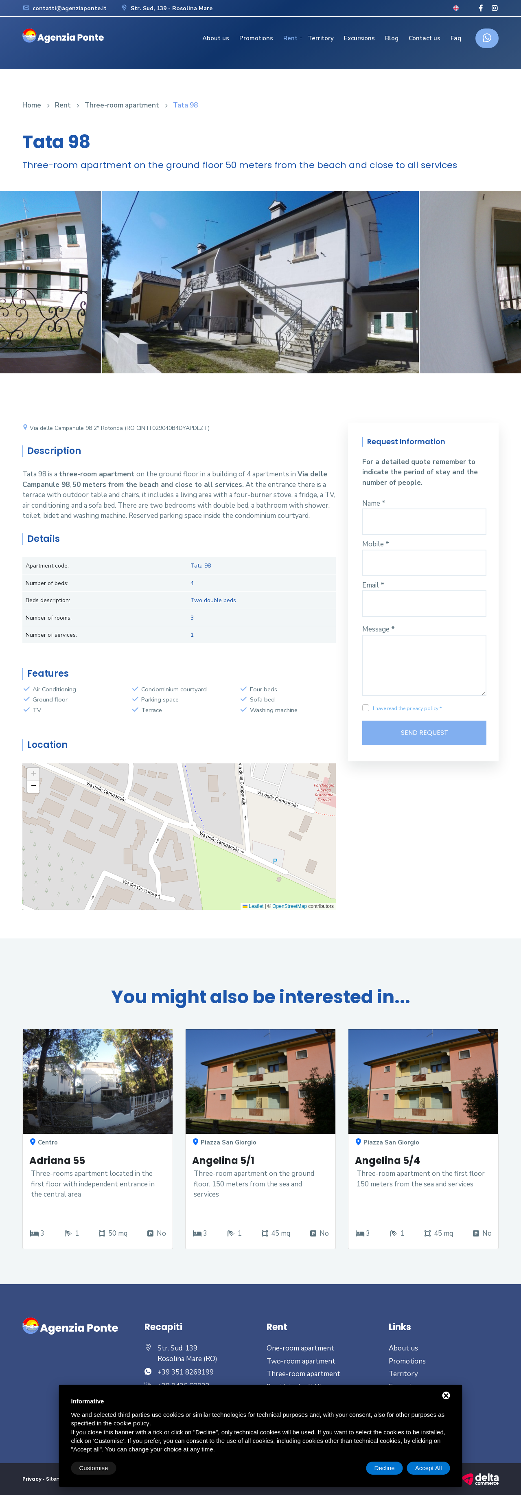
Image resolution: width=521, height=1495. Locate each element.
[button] (33, 774)
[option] (260, 288)
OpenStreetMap (289, 906)
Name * (373, 503)
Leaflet (253, 906)
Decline (384, 1467)
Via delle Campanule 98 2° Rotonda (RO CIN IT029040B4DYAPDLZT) (116, 428)
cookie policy (131, 1423)
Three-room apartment (122, 105)
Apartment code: (47, 566)
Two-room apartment (301, 1361)
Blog (391, 38)
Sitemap (57, 1478)
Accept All (428, 1467)
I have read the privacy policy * (407, 708)
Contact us (424, 38)
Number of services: (51, 635)
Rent (290, 38)
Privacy (32, 1478)
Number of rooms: (49, 618)
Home (31, 105)
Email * (373, 585)
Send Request (424, 732)
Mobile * (375, 544)
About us (215, 38)
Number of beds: (47, 583)
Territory (321, 38)
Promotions (256, 38)
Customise (93, 1467)
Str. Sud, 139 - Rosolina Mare (166, 8)
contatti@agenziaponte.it (64, 8)
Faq (456, 38)
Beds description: (48, 600)
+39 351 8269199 (186, 1372)
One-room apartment (300, 1348)
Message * (378, 629)
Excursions (359, 38)
